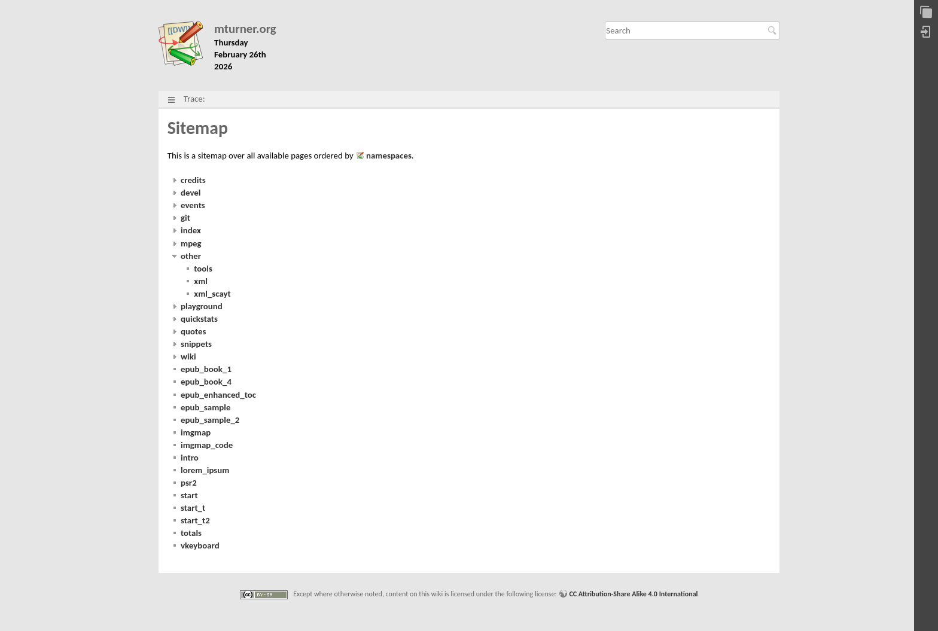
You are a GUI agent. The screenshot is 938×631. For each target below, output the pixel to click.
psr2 (189, 482)
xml (201, 281)
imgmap (196, 432)
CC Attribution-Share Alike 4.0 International (633, 594)
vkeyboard (200, 545)
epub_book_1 (206, 369)
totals (191, 533)
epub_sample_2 (210, 419)
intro (190, 457)
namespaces (389, 155)
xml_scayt (212, 293)
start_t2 (195, 520)
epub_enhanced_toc (218, 394)
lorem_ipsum (205, 470)
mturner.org (245, 29)
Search (773, 30)
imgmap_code (207, 445)
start (189, 495)
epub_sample (205, 407)
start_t (193, 507)
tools (203, 268)
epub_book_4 (206, 381)
